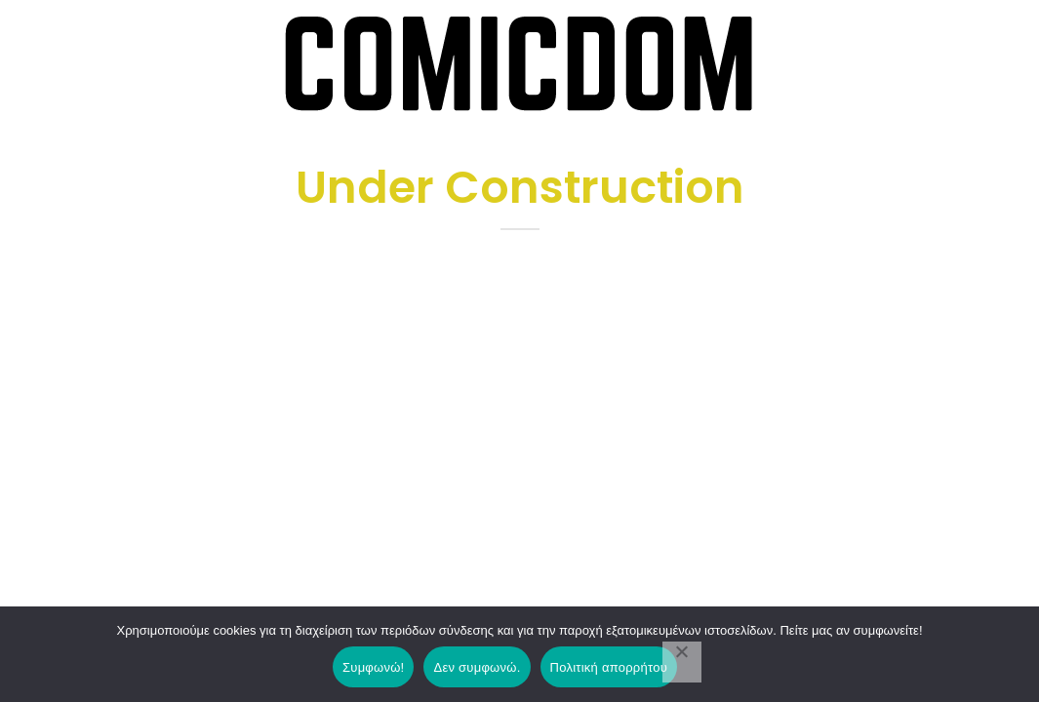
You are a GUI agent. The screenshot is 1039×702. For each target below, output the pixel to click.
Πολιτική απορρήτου (608, 667)
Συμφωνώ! (373, 667)
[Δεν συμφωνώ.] (681, 662)
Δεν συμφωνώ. (476, 667)
